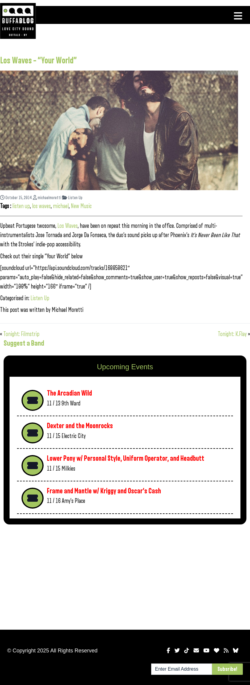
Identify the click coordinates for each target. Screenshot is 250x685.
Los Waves (67, 226)
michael (61, 206)
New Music (81, 206)
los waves (41, 206)
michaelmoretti (47, 198)
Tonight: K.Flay (232, 334)
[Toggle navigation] (238, 16)
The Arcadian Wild (69, 393)
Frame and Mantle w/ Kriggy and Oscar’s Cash (104, 491)
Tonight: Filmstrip (21, 334)
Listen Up (72, 198)
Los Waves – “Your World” (38, 60)
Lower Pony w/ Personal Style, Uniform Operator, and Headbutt (125, 458)
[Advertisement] (107, 576)
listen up (21, 206)
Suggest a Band (24, 343)
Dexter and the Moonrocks (80, 426)
